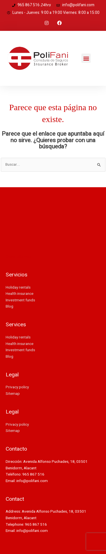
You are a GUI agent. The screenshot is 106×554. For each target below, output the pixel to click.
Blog (9, 306)
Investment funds (20, 300)
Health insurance (19, 294)
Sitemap (13, 394)
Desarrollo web (18, 256)
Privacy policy (17, 387)
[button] (86, 58)
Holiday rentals (18, 287)
